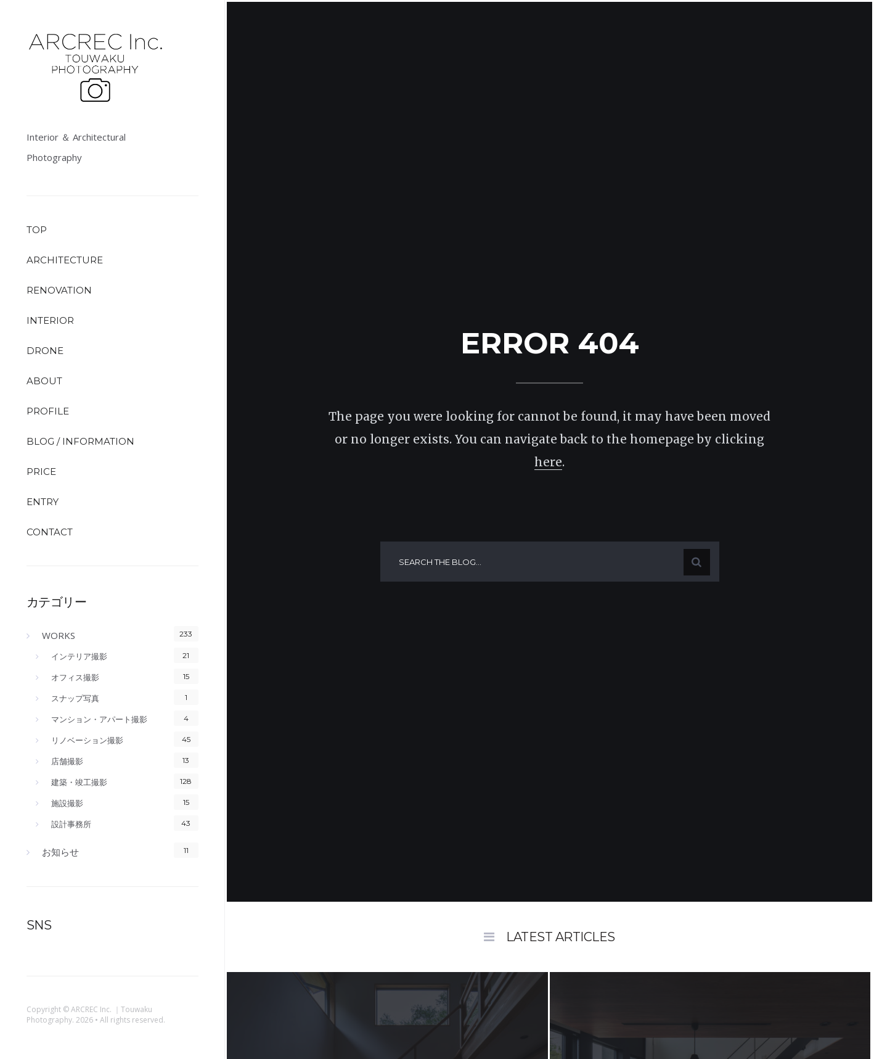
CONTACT (50, 532)
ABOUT (44, 381)
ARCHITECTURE (65, 260)
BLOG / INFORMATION (80, 441)
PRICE (41, 471)
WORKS (58, 635)
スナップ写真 (75, 698)
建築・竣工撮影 (79, 782)
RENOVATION (59, 290)
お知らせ (60, 852)
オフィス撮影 (75, 677)
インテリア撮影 (79, 656)
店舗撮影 (67, 761)
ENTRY (43, 502)
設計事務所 (71, 824)
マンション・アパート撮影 (99, 719)
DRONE (45, 350)
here (548, 462)
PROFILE (48, 411)
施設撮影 (67, 803)
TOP (37, 230)
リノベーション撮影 (87, 740)
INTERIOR (50, 320)
